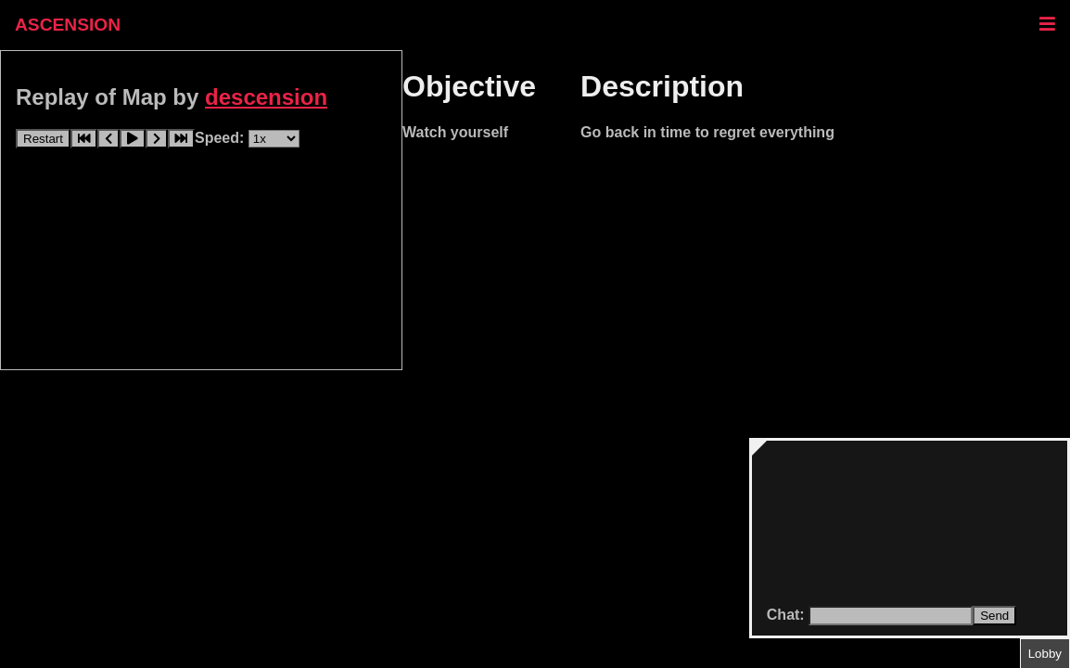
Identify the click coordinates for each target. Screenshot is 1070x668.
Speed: (221, 138)
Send (994, 616)
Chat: (788, 615)
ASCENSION (68, 24)
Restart (43, 139)
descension (266, 96)
